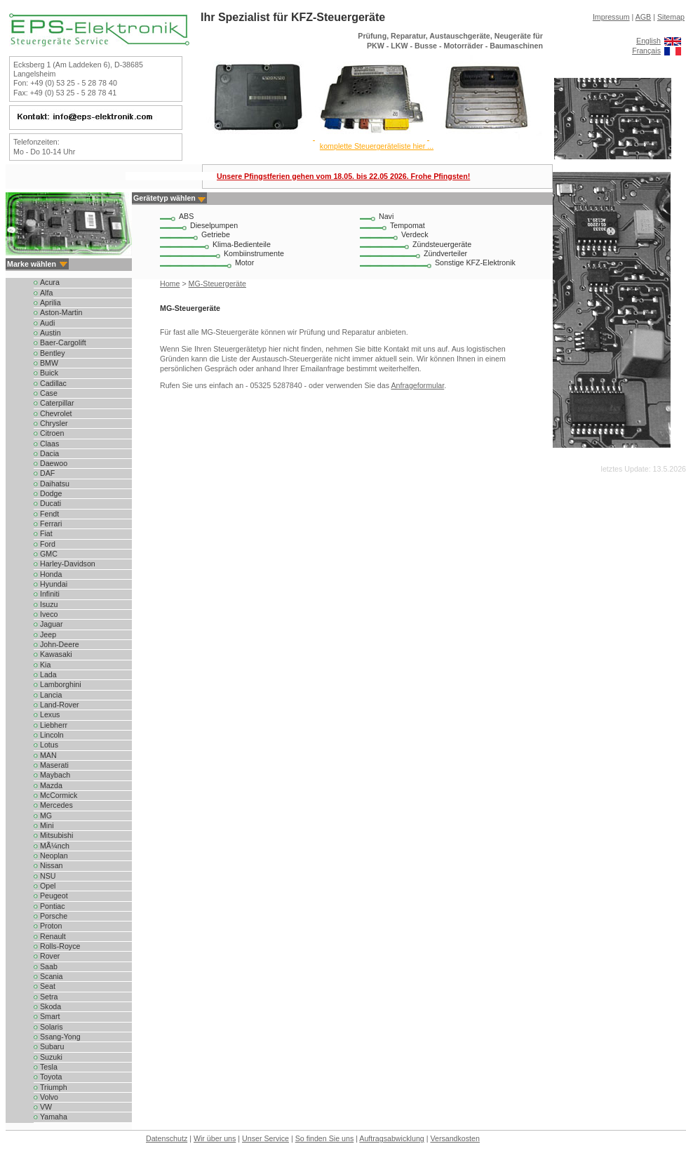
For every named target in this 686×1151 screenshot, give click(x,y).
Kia (45, 664)
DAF (47, 473)
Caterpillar (57, 403)
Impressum (611, 17)
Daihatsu (54, 483)
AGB (643, 17)
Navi (386, 216)
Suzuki (51, 1057)
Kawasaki (56, 654)
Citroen (52, 433)
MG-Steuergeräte (217, 283)
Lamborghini (60, 684)
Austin (50, 332)
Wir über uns (215, 1138)
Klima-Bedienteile (242, 244)
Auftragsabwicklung (391, 1138)
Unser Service (265, 1138)
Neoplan (54, 855)
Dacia (49, 453)
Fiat (46, 533)
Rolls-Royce (60, 946)
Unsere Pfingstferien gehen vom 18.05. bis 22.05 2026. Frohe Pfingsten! (343, 176)
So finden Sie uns (324, 1138)
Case (49, 393)
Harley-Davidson (67, 563)
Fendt (49, 514)
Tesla (49, 1067)
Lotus (49, 744)
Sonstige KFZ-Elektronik (475, 262)
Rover (50, 956)
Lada (48, 674)
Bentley (52, 353)
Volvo (49, 1097)
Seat (47, 986)
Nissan (51, 865)
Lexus (50, 714)
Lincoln (52, 735)
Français (646, 50)
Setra (49, 996)
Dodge (51, 493)
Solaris (51, 1027)
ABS (186, 216)
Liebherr (53, 725)
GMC (49, 554)
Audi (47, 323)
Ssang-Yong (60, 1036)
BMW (49, 363)
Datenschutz (166, 1138)
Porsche (53, 916)
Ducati (50, 503)
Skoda (50, 1006)
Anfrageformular (417, 385)
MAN (48, 755)
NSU (48, 876)
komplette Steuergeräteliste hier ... (376, 146)
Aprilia (50, 302)
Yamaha (53, 1116)
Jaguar (51, 624)
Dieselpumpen (214, 225)
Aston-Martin (61, 312)
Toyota (51, 1076)
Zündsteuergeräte (441, 244)
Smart (50, 1016)
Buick (49, 372)
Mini (47, 825)
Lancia (51, 695)
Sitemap (671, 17)
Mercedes (56, 805)
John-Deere (59, 644)
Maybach (55, 775)
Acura (50, 282)
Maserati (54, 765)
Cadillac (53, 383)
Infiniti (50, 594)
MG (46, 815)
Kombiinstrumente (254, 253)
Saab (49, 966)
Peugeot (54, 895)
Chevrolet (56, 413)
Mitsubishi (56, 835)
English (648, 40)
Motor (244, 262)
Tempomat (407, 225)
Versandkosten (455, 1138)
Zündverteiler (445, 253)
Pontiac (52, 906)
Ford (47, 544)
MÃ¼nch (54, 845)
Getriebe (215, 234)
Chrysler (54, 423)
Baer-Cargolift (63, 342)
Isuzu (49, 604)
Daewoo (53, 463)
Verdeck (415, 234)
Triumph (53, 1087)
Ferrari (51, 523)
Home (170, 283)
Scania (51, 976)
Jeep (48, 634)
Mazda (51, 785)
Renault (53, 936)
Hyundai (53, 584)
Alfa (46, 292)
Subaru (52, 1046)
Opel (48, 885)
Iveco (49, 614)
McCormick (58, 795)
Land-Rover (59, 704)
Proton (51, 926)
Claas (49, 443)
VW (46, 1107)
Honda (51, 574)
